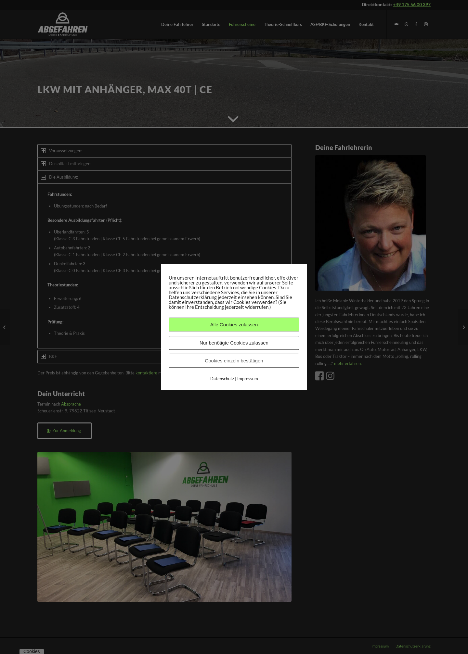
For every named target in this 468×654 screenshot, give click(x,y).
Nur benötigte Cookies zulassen (234, 343)
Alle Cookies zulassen (234, 324)
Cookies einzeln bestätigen (234, 360)
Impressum (247, 378)
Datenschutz (222, 378)
